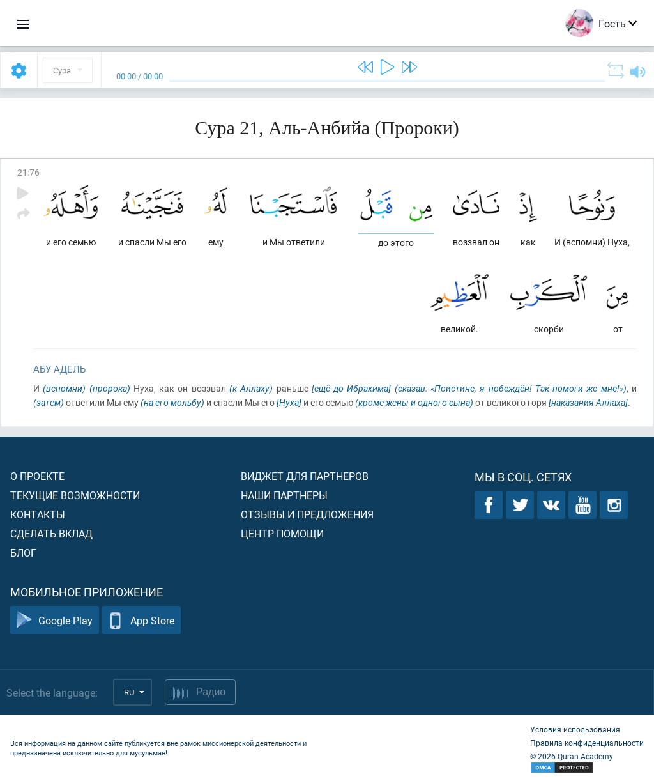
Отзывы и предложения (307, 514)
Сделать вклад (51, 533)
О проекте (37, 476)
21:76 (28, 172)
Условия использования (575, 729)
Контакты (37, 514)
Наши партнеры (284, 495)
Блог (23, 552)
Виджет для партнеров (305, 476)
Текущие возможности (75, 495)
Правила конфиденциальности (587, 743)
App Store (141, 620)
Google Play (55, 620)
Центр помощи (282, 533)
